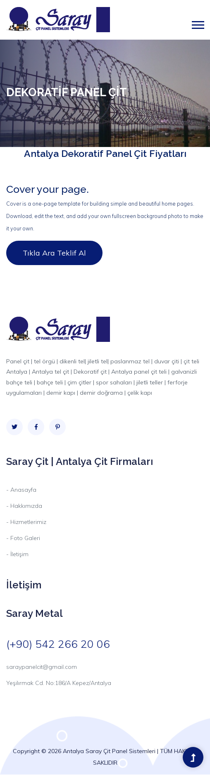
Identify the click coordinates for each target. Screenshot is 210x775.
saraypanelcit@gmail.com (41, 667)
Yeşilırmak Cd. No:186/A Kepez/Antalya (58, 683)
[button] (197, 23)
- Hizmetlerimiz (26, 522)
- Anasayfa (21, 489)
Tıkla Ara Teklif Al (54, 253)
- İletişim (17, 554)
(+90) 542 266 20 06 (58, 644)
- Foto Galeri (23, 538)
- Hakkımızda (24, 506)
